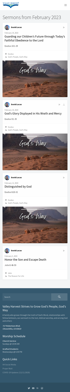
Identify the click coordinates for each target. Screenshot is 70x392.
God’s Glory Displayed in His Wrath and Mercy (33, 113)
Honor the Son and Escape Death (25, 260)
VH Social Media (9, 364)
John (10, 273)
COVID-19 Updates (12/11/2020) (16, 372)
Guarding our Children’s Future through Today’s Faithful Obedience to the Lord (35, 38)
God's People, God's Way (17, 57)
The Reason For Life (16, 276)
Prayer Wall (8, 368)
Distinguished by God (18, 186)
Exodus (11, 54)
